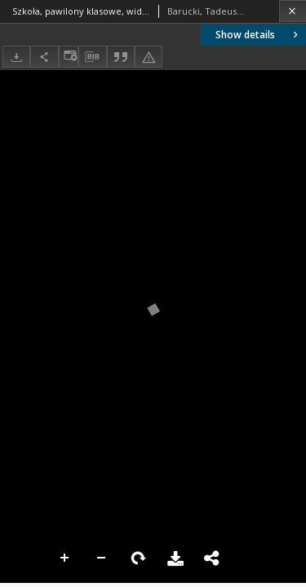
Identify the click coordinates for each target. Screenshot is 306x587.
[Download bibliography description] (92, 57)
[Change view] (68, 57)
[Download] (16, 57)
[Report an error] (148, 57)
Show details (258, 35)
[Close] (292, 11)
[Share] (44, 57)
